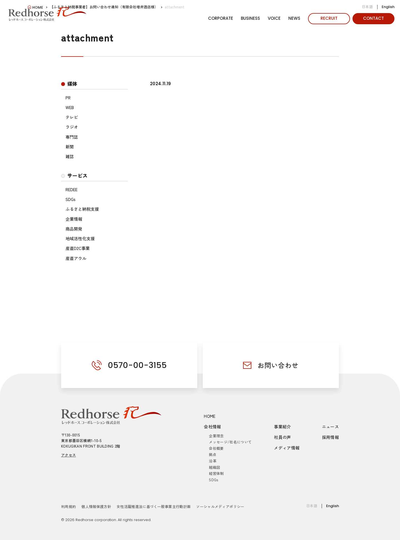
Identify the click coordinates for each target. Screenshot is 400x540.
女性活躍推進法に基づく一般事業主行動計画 (154, 506)
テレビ (72, 117)
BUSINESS (250, 18)
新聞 (70, 146)
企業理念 (216, 435)
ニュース (330, 426)
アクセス (68, 455)
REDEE (72, 189)
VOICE (274, 18)
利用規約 (68, 506)
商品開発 (74, 229)
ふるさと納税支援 (82, 209)
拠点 (212, 454)
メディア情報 (286, 448)
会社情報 (212, 426)
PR (68, 97)
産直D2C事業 (78, 248)
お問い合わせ (278, 365)
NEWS (294, 18)
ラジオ (72, 127)
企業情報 (74, 219)
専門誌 (72, 137)
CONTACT (373, 18)
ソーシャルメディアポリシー (220, 506)
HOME (210, 416)
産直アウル (76, 258)
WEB (70, 107)
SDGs (71, 199)
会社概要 (216, 448)
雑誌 (70, 156)
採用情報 (330, 437)
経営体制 (216, 473)
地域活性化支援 (80, 238)
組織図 (214, 467)
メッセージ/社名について (230, 442)
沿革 (212, 460)
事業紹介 (282, 426)
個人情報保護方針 (96, 506)
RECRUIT (329, 18)
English (388, 6)
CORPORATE (220, 18)
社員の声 (282, 437)
